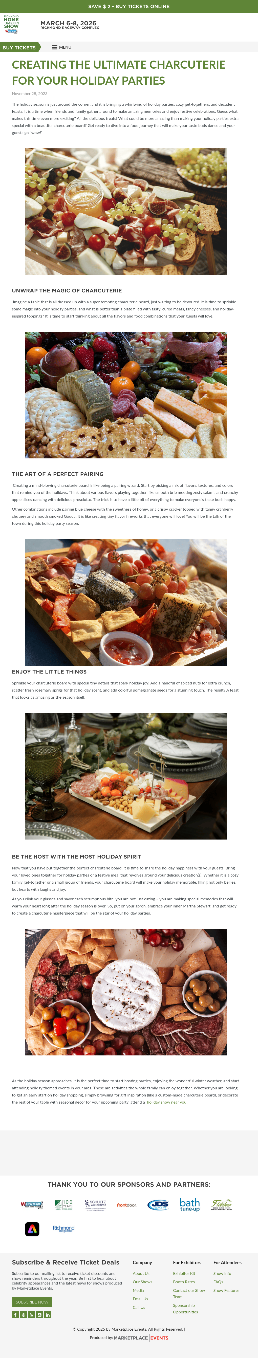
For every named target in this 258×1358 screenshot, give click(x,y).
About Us (141, 1273)
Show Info (222, 1273)
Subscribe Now (32, 1301)
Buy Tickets (19, 47)
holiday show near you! (167, 1102)
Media (138, 1290)
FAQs (218, 1281)
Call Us (139, 1307)
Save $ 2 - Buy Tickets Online (129, 6)
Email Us (140, 1298)
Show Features (226, 1290)
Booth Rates (184, 1281)
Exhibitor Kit (184, 1273)
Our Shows (142, 1281)
